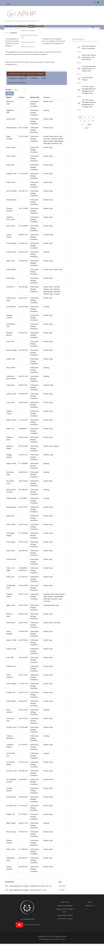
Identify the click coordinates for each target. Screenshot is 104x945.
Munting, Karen (11, 508)
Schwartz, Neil (11, 650)
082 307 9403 (23, 526)
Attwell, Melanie (11, 129)
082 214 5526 (23, 720)
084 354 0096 (23, 587)
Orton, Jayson (10, 543)
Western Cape (48, 103)
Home (8, 28)
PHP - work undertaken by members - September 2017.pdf (24, 887)
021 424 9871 (23, 746)
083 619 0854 (23, 404)
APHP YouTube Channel (87, 80)
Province (8, 91)
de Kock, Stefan (11, 192)
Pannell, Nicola (11, 561)
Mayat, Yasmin (11, 465)
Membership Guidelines (65, 916)
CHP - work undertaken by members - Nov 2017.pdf (22, 891)
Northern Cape (57, 145)
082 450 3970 (23, 868)
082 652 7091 (23, 386)
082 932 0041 (23, 299)
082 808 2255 (23, 772)
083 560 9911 (23, 702)
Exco (44, 79)
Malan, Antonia (11, 421)
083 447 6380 (23, 641)
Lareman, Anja (11, 395)
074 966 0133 (23, 833)
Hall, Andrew (10, 279)
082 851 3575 (23, 253)
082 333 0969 (23, 659)
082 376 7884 (23, 308)
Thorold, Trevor (11, 728)
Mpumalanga (59, 142)
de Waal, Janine (11, 201)
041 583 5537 (23, 334)
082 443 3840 (23, 288)
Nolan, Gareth (11, 526)
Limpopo (51, 142)
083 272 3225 (23, 543)
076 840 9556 (23, 633)
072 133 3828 (23, 138)
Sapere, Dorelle (11, 641)
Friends (34, 79)
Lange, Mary (10, 386)
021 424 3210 (23, 807)
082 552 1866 (23, 439)
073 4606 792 (23, 244)
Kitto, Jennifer (10, 369)
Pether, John (10, 578)
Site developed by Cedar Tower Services (52, 940)
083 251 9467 (23, 676)
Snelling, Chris (10, 694)
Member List (89, 907)
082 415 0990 (23, 606)
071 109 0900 (23, 534)
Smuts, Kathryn (11, 685)
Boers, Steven (11, 157)
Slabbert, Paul (10, 667)
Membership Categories (65, 907)
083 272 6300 (23, 482)
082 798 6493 (23, 491)
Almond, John (10, 120)
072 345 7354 (23, 763)
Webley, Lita (10, 816)
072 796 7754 (23, 685)
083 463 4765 (23, 615)
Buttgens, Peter (11, 175)
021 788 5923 (23, 850)
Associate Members (17, 84)
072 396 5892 (23, 262)
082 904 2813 (23, 473)
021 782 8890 (23, 227)
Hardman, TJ (10, 288)
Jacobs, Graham (11, 351)
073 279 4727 (23, 456)
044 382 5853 (23, 798)
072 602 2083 (23, 728)
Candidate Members (18, 79)
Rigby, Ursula (10, 606)
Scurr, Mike (10, 659)
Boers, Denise (11, 149)
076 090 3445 (23, 395)
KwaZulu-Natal (48, 236)
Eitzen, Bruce (10, 227)
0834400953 (23, 430)
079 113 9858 (23, 210)
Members (42, 28)
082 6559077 (23, 781)
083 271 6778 (23, 595)
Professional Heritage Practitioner (34, 105)
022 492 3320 (23, 351)
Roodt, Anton (10, 624)
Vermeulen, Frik (11, 807)
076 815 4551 (23, 508)
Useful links (53, 28)
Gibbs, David (10, 262)
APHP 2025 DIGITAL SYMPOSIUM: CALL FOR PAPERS (89, 59)
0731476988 (23, 500)
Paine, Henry (10, 552)
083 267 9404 (23, 711)
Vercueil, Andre (11, 798)
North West (47, 145)
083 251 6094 (23, 624)
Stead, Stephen (11, 702)
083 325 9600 (23, 447)
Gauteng (46, 111)
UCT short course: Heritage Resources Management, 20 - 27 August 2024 (89, 91)
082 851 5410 (23, 694)
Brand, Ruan (10, 166)
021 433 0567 (23, 421)
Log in (8, 4)
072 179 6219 (23, 816)
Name (9, 99)
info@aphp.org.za (27, 920)
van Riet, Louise (11, 772)
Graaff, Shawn (11, 271)
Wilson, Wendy (11, 833)
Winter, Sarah (10, 850)
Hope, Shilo (10, 343)
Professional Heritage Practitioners (26, 75)
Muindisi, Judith (11, 500)
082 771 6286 (23, 129)
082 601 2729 (23, 824)
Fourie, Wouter (11, 253)
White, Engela (10, 824)
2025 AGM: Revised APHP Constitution (88, 48)
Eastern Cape (58, 138)
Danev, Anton (10, 183)
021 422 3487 (23, 175)
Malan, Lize (10, 430)
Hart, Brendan (11, 308)
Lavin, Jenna (10, 404)
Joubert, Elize (10, 360)
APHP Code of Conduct (65, 920)
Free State (46, 140)
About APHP (17, 28)
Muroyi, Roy (10, 517)
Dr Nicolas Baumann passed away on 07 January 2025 (89, 70)
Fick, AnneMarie (11, 244)
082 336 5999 (23, 552)
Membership (30, 28)
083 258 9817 (23, 859)
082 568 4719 (23, 192)
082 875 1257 (23, 236)
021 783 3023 (23, 578)
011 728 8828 (23, 465)
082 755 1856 (23, 378)
